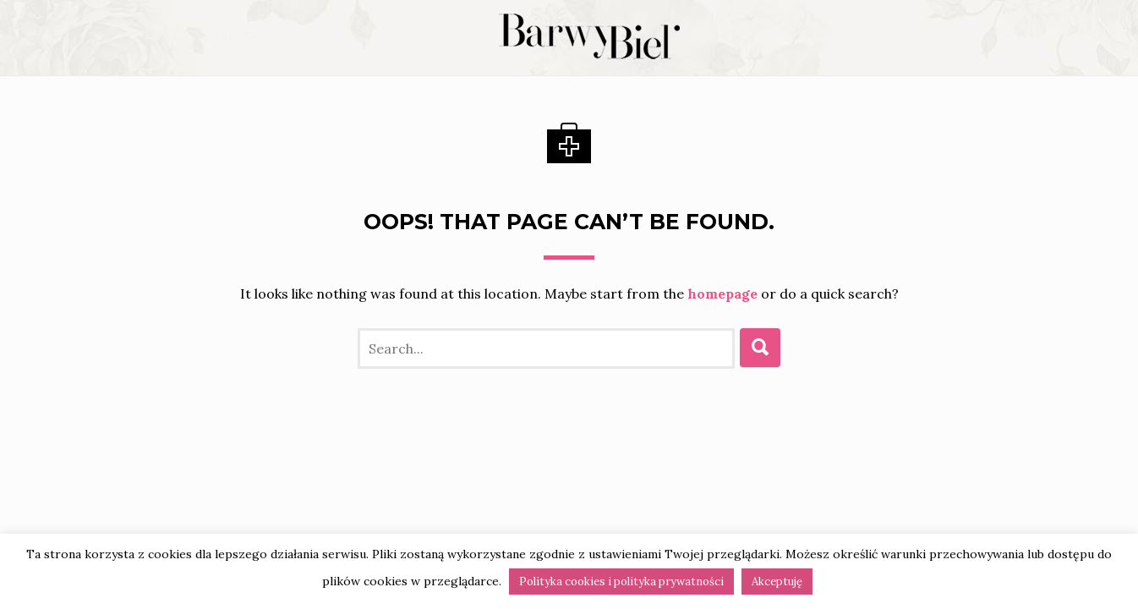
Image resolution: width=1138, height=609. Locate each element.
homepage (722, 293)
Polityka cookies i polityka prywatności (621, 581)
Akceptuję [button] (777, 581)
